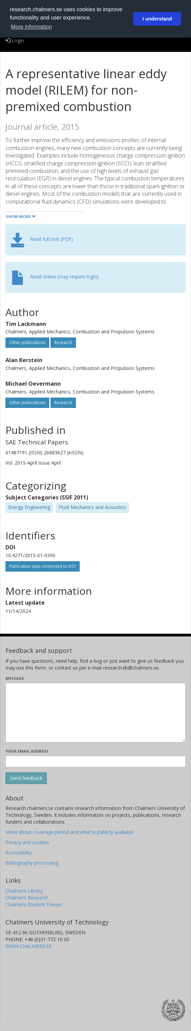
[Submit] (26, 778)
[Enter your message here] (95, 712)
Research (63, 342)
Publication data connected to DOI (42, 566)
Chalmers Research (26, 897)
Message (14, 678)
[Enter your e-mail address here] (95, 761)
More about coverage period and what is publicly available (69, 832)
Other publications (27, 342)
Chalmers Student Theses (33, 904)
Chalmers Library (24, 891)
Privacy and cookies (27, 842)
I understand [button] (157, 19)
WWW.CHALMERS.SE (28, 946)
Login (14, 40)
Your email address (27, 751)
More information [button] (31, 27)
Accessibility (18, 852)
